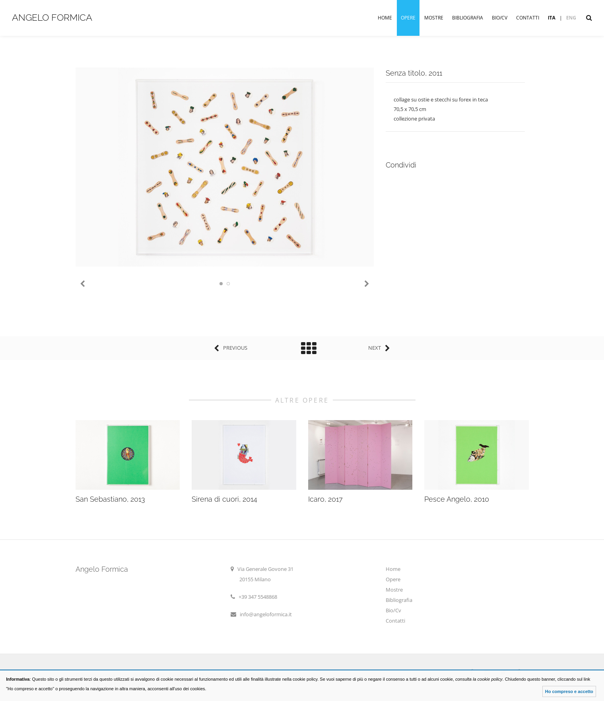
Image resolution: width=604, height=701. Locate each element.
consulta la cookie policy (479, 679)
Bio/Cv (499, 17)
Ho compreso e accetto (569, 691)
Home (385, 17)
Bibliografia (467, 17)
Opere (408, 17)
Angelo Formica (52, 17)
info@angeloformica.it (266, 614)
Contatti (527, 17)
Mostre (433, 17)
